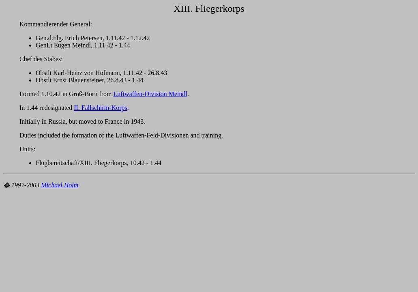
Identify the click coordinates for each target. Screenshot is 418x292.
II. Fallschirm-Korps (100, 107)
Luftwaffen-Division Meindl (150, 93)
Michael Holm (59, 185)
